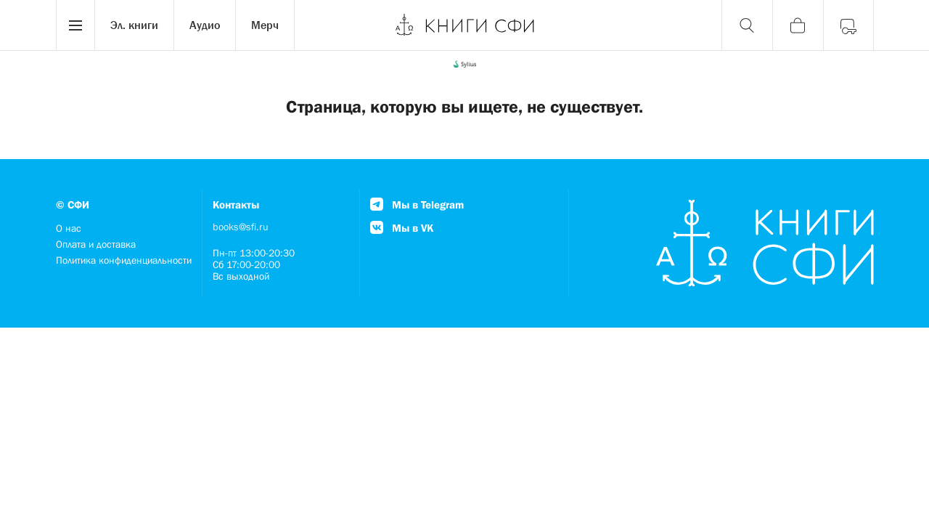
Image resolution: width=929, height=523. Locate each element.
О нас (68, 228)
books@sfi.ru (241, 226)
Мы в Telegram (417, 204)
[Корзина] (797, 25)
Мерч (265, 24)
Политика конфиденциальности (124, 260)
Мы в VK (401, 228)
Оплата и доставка (96, 244)
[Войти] (848, 25)
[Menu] (75, 25)
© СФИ (72, 204)
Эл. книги (134, 24)
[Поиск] (746, 25)
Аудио (204, 24)
